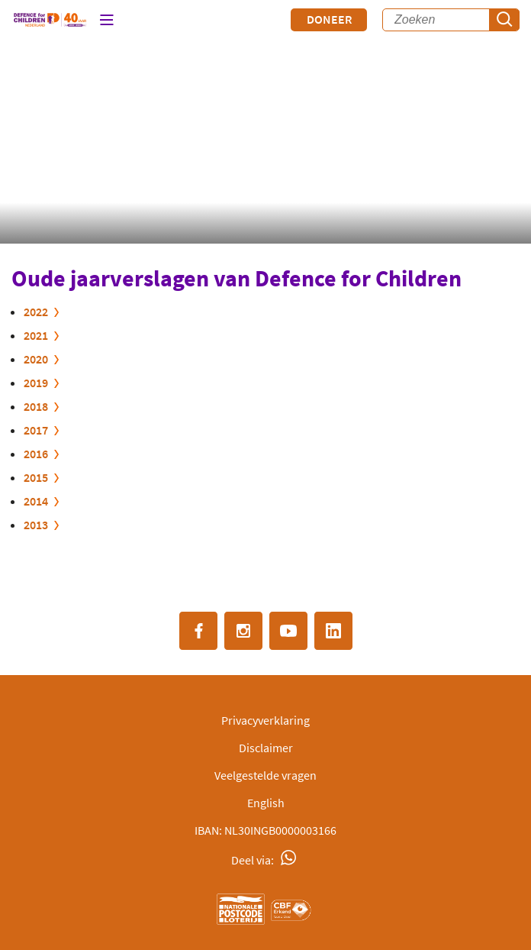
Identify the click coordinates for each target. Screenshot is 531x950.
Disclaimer (266, 747)
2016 (36, 453)
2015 (36, 477)
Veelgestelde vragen (265, 775)
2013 (36, 524)
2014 (36, 501)
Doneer (329, 19)
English (266, 802)
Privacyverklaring (265, 720)
